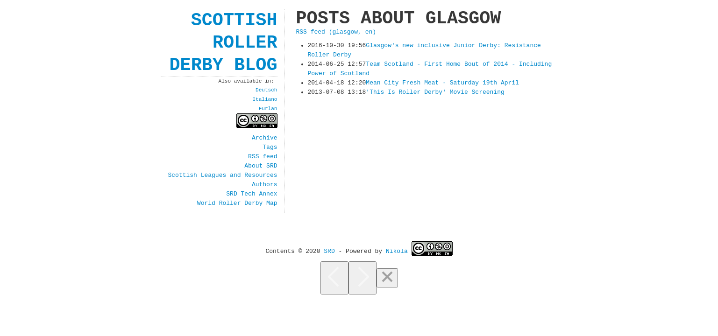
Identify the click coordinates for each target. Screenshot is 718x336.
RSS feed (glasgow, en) (336, 32)
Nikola (397, 250)
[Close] (387, 277)
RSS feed (262, 157)
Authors (264, 185)
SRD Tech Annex (251, 194)
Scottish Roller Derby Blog (223, 42)
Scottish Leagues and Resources (222, 175)
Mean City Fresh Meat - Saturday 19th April (442, 83)
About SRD (260, 166)
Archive (264, 138)
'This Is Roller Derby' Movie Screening (435, 92)
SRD (329, 250)
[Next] (362, 277)
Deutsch (266, 89)
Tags (270, 147)
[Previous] (334, 277)
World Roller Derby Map (237, 203)
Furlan (268, 108)
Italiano (264, 99)
